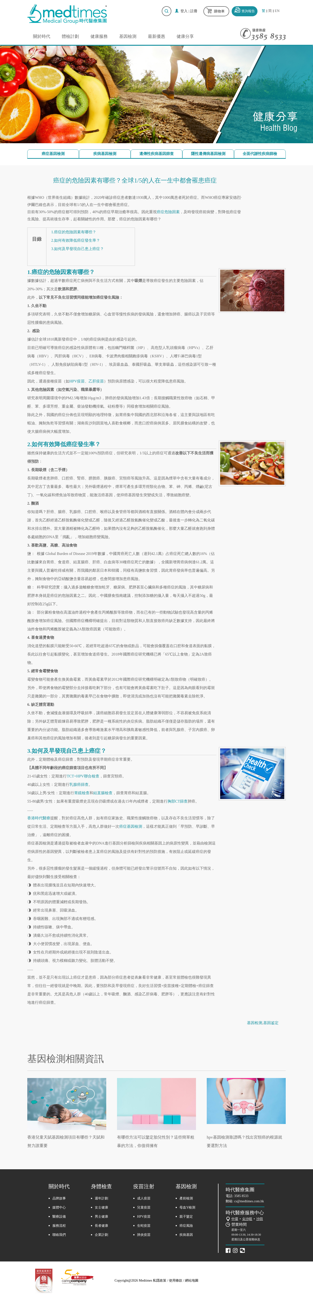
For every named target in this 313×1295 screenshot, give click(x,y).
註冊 (193, 11)
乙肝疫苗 (96, 381)
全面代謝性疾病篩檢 (260, 154)
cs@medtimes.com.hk (249, 1201)
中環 (234, 1219)
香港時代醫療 (38, 818)
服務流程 (59, 1225)
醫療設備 (59, 1216)
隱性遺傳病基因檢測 (208, 154)
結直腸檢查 (102, 793)
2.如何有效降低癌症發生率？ (75, 240)
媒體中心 (59, 1207)
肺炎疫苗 (144, 1235)
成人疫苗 (144, 1198)
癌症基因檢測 (53, 154)
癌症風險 (186, 1225)
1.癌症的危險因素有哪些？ (73, 232)
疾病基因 (186, 1235)
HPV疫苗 (77, 381)
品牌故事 (59, 1198)
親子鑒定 (186, 1216)
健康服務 (99, 36)
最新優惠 (156, 36)
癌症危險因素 (168, 212)
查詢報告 (248, 11)
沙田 (259, 1219)
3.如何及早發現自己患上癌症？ (77, 249)
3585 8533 (241, 1196)
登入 (184, 11)
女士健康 (101, 1207)
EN (277, 11)
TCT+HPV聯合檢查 (83, 776)
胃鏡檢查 (81, 793)
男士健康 (101, 1216)
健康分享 (185, 36)
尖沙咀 (247, 1219)
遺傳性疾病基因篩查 (156, 154)
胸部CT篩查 (178, 801)
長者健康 (101, 1225)
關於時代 (41, 36)
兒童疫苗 (144, 1207)
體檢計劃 (70, 36)
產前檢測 (186, 1198)
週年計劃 (101, 1198)
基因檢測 (127, 36)
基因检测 (254, 1023)
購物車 (219, 11)
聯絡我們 (59, 1235)
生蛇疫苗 (144, 1225)
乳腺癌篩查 (79, 784)
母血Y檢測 (187, 1207)
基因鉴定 (271, 1023)
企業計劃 (101, 1235)
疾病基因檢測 (104, 154)
